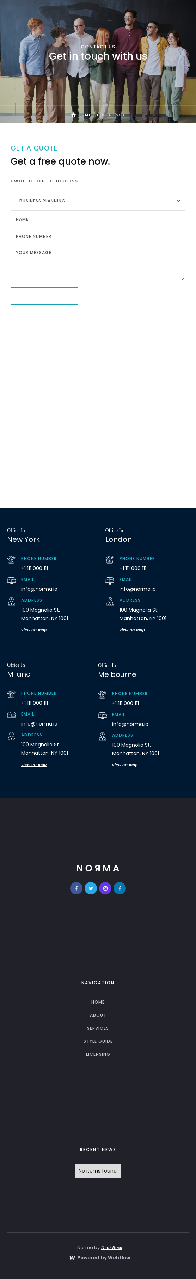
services (98, 1028)
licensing (98, 1054)
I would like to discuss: (45, 181)
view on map (34, 629)
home (98, 1002)
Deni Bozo (111, 1247)
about (98, 1015)
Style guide (98, 1041)
